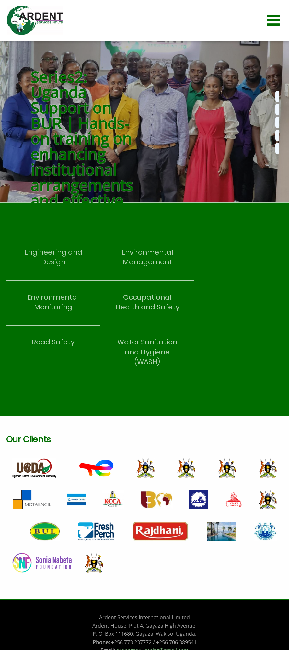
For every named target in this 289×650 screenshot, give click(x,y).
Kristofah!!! (159, 639)
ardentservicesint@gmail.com (152, 605)
